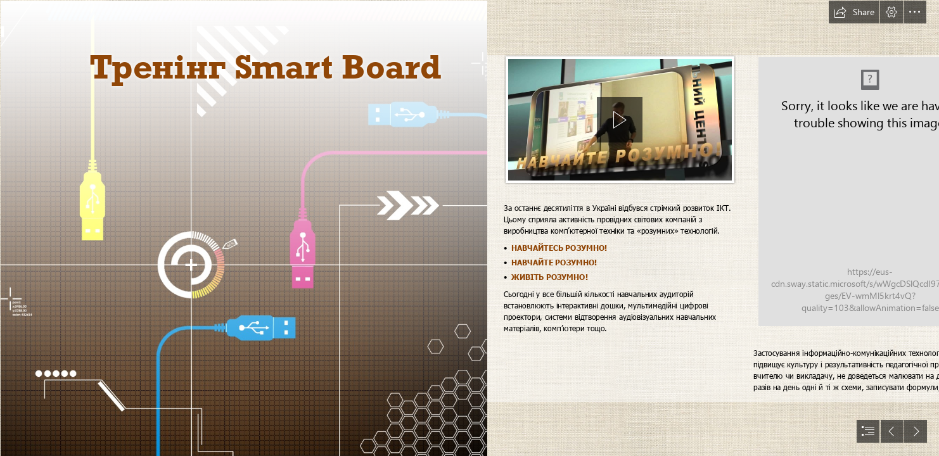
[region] (620, 121)
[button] (854, 12)
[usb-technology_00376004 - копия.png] (243, 228)
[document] (469, 228)
